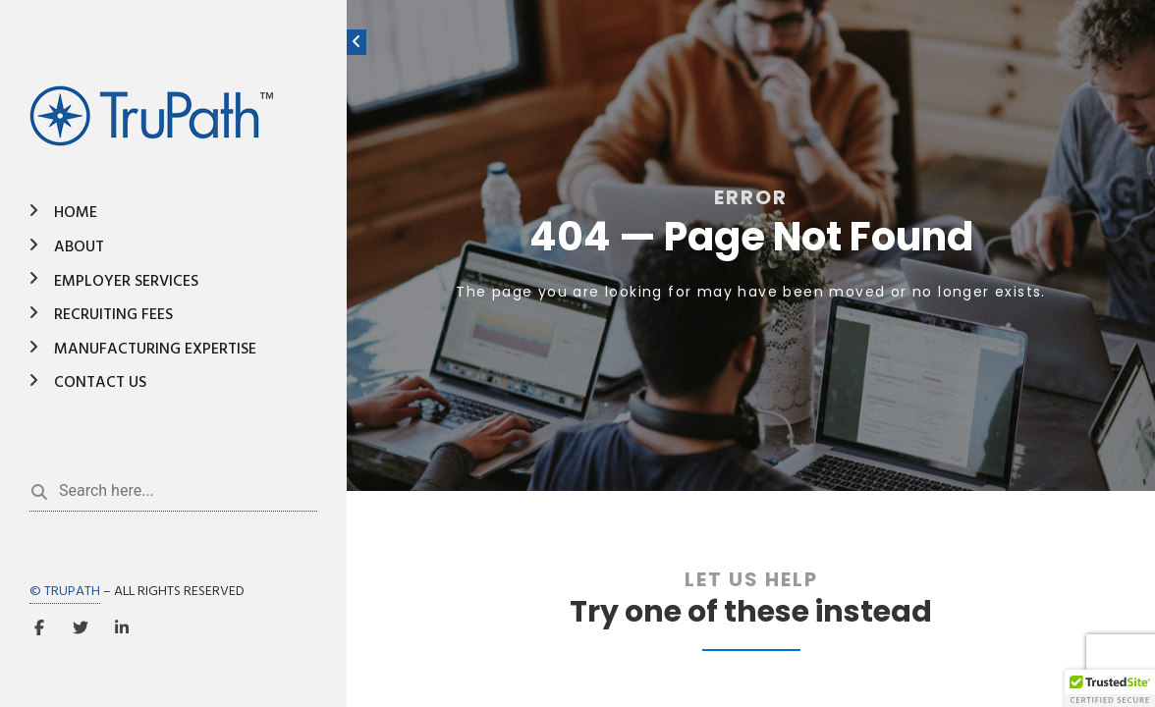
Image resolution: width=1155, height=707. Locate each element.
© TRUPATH (64, 591)
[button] (1110, 688)
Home (75, 213)
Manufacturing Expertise (155, 349)
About (79, 247)
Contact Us (100, 383)
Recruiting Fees (113, 315)
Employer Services (126, 282)
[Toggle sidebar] (356, 42)
